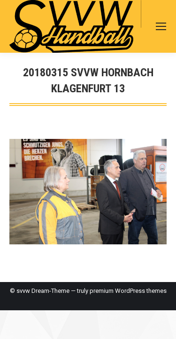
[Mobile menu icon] (161, 26)
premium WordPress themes (128, 290)
